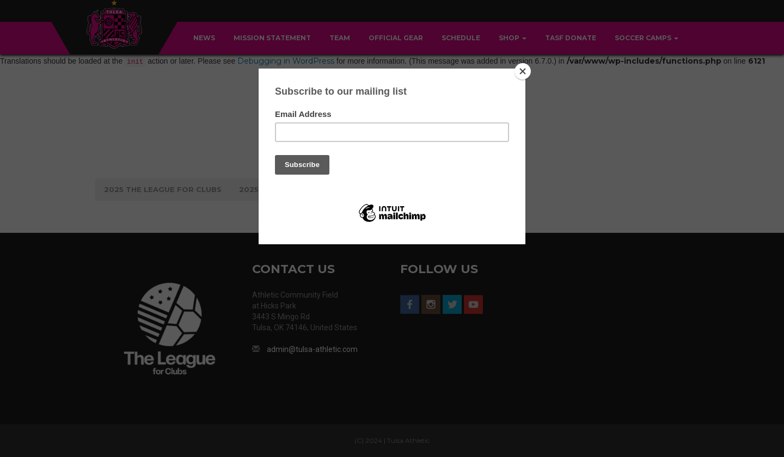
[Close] (522, 71)
